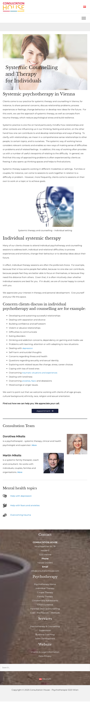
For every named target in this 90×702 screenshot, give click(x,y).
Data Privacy (45, 656)
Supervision (45, 630)
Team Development (45, 639)
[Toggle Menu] (84, 18)
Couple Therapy (45, 592)
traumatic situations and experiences (41, 373)
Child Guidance (45, 605)
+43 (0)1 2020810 (45, 563)
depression (27, 348)
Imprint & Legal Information (45, 652)
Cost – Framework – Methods (45, 613)
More (34, 445)
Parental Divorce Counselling (45, 609)
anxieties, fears (29, 381)
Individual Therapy (45, 588)
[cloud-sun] (17, 515)
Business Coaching (45, 634)
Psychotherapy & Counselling (45, 626)
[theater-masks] (17, 496)
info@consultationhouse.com (45, 571)
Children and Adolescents (45, 601)
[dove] (21, 506)
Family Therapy (45, 596)
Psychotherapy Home (45, 584)
